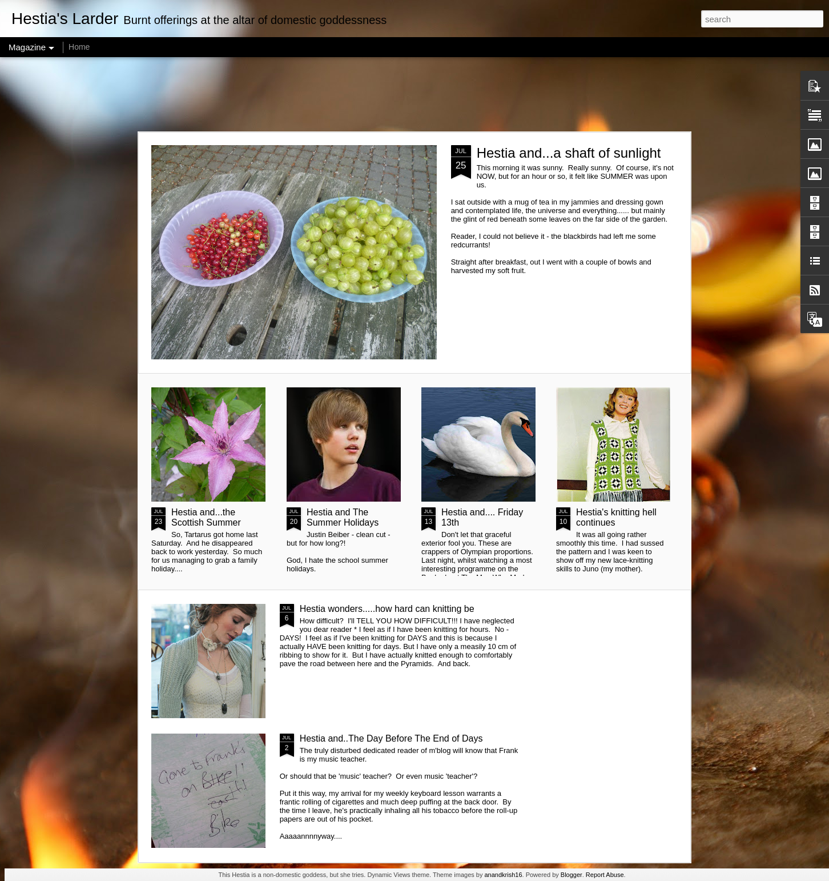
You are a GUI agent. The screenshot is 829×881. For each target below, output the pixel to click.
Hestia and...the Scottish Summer (206, 517)
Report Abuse (605, 874)
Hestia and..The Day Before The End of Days (391, 738)
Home (79, 46)
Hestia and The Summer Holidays (343, 517)
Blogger (571, 874)
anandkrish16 (503, 874)
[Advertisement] (414, 94)
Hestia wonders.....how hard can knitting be (387, 609)
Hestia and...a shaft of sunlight (569, 153)
